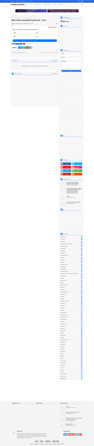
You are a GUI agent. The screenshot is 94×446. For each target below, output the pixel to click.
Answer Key (72, 248)
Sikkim (72, 355)
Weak (15, 32)
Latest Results (72, 314)
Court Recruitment (72, 271)
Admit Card (72, 237)
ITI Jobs (72, 298)
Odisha (72, 337)
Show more (54, 60)
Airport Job (72, 241)
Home (26, 4)
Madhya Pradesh (72, 316)
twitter (77, 163)
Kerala (72, 307)
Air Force (72, 239)
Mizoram (72, 328)
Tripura (72, 371)
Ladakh (72, 310)
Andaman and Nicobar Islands (72, 243)
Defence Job (72, 275)
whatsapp (78, 170)
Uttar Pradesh (72, 373)
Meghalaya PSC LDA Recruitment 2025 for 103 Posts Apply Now (73, 419)
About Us (12, 1)
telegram (67, 170)
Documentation (30, 1)
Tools (55, 4)
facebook (67, 163)
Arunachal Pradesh (72, 255)
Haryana (72, 289)
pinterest (67, 174)
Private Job (72, 342)
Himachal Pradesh (72, 291)
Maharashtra (72, 319)
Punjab (72, 346)
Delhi (72, 278)
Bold (37, 32)
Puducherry (72, 344)
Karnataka (72, 305)
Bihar (72, 262)
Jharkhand (72, 303)
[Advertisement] (35, 117)
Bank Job (72, 259)
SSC (72, 358)
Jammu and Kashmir (72, 300)
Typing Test (60, 4)
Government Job (72, 285)
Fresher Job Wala (18, 4)
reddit (77, 174)
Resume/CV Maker (69, 424)
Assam (72, 257)
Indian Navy (72, 294)
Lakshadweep (72, 312)
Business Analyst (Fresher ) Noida (73, 202)
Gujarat (72, 287)
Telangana (72, 364)
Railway (72, 348)
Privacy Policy (23, 1)
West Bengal (72, 378)
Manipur (72, 321)
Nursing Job (72, 335)
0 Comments (55, 73)
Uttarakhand (72, 376)
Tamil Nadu (72, 360)
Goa (72, 282)
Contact (68, 196)
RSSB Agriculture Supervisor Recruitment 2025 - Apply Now (73, 183)
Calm (37, 36)
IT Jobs (72, 296)
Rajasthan (72, 351)
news (72, 332)
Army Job (72, 253)
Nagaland (72, 330)
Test (16, 17)
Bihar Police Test (19, 43)
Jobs (30, 4)
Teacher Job (72, 362)
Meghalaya (72, 326)
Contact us (18, 1)
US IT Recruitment (37, 4)
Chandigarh (72, 266)
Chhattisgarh (72, 269)
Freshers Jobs (72, 280)
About (41, 441)
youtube (67, 167)
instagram (78, 167)
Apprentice (72, 250)
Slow (15, 36)
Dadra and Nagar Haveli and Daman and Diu (72, 273)
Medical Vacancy (72, 323)
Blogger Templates (39, 444)
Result (72, 353)
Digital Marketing (47, 4)
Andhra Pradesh (72, 246)
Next (35, 40)
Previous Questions (72, 339)
